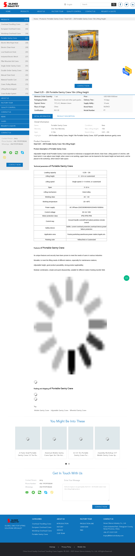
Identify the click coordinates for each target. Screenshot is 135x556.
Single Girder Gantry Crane (14, 66)
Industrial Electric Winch (14, 56)
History (60, 527)
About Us (41, 11)
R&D (81, 530)
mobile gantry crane (41, 410)
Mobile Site (82, 547)
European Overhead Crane (14, 29)
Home (8, 11)
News (3, 117)
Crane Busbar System (14, 93)
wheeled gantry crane (78, 410)
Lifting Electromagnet (14, 89)
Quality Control (74, 11)
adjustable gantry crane (59, 410)
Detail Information (42, 116)
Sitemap (52, 547)
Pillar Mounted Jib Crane (14, 61)
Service (60, 530)
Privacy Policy (66, 547)
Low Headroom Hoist (14, 52)
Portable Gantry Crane (14, 38)
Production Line (87, 523)
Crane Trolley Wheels (14, 84)
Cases (3, 121)
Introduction (62, 523)
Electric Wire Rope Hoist (14, 43)
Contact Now (83, 86)
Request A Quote (108, 11)
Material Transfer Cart (14, 80)
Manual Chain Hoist (14, 75)
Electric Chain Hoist (14, 47)
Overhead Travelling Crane (14, 24)
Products (25, 11)
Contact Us (90, 11)
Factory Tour (57, 11)
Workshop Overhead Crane (14, 33)
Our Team (61, 533)
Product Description (66, 116)
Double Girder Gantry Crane (14, 70)
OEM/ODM (84, 527)
